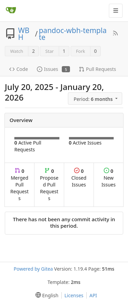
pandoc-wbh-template (72, 34)
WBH (23, 34)
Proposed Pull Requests (49, 184)
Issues (53, 69)
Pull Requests (97, 69)
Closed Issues (78, 178)
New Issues (108, 178)
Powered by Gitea (33, 269)
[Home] (11, 10)
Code (18, 69)
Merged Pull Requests (19, 184)
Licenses (74, 295)
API (93, 295)
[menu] (95, 98)
